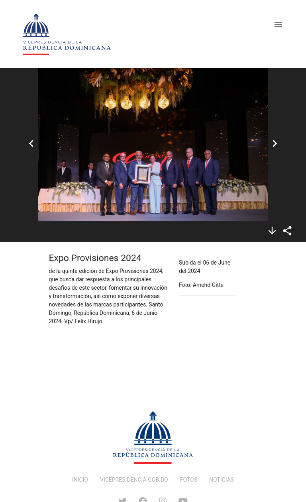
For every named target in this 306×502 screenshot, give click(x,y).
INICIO (80, 479)
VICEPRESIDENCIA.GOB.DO (134, 479)
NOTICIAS (221, 479)
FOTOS (188, 479)
